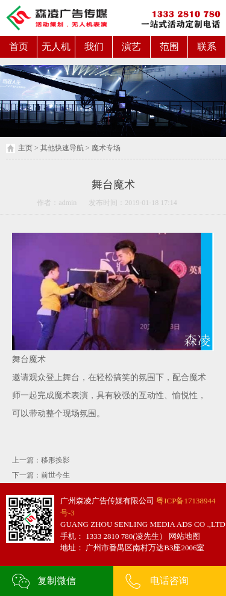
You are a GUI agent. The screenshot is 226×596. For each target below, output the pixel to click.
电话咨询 (169, 581)
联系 (206, 46)
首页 (18, 46)
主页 (25, 148)
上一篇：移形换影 (41, 460)
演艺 (131, 46)
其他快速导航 (62, 148)
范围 (169, 46)
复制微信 (56, 581)
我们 (94, 46)
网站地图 (183, 536)
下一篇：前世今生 (41, 475)
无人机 (56, 46)
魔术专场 (106, 148)
